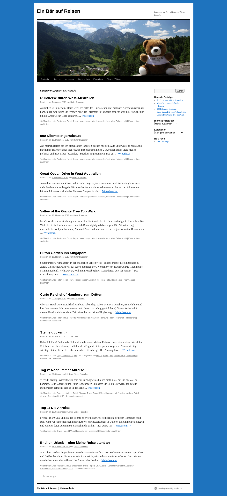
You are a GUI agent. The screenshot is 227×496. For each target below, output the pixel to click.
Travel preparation (74, 466)
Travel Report (72, 121)
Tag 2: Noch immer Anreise (62, 370)
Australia (101, 121)
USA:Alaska (101, 466)
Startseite (45, 79)
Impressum (70, 79)
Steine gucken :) (53, 332)
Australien (61, 121)
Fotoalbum (98, 79)
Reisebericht (121, 121)
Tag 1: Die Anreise (55, 408)
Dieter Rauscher (77, 102)
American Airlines (64, 393)
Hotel (65, 280)
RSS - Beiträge (162, 141)
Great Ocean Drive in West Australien (70, 173)
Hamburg (104, 318)
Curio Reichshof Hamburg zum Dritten (71, 294)
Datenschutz (84, 79)
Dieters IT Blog (114, 79)
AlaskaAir (61, 466)
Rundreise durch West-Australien (67, 98)
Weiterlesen (89, 115)
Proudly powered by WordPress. (170, 488)
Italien (105, 355)
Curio (96, 318)
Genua (99, 355)
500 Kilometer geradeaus (60, 136)
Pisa (111, 355)
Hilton (59, 280)
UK (75, 355)
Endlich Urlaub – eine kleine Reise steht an (75, 442)
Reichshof (119, 318)
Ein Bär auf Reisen (58, 11)
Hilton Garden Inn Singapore (63, 253)
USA (62, 396)
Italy (58, 355)
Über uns (57, 79)
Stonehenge (131, 355)
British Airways (79, 393)
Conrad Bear (73, 336)
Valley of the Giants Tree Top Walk (68, 211)
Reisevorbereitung (60, 469)
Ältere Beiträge (48, 476)
